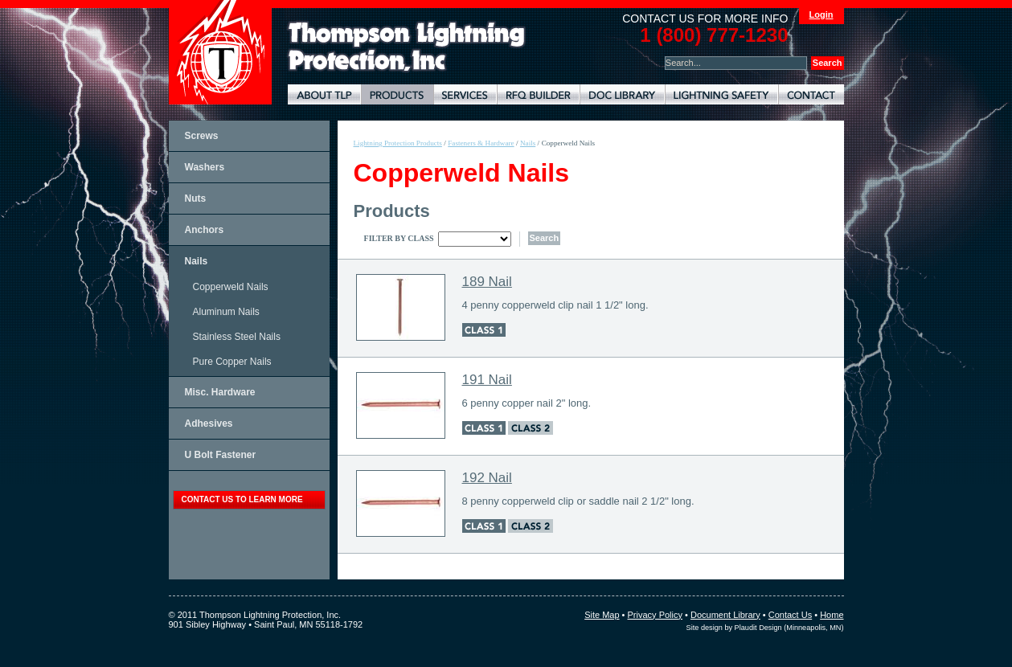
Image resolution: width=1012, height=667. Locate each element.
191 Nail (487, 379)
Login (821, 14)
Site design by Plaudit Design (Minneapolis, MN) (765, 628)
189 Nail (487, 281)
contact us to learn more (242, 499)
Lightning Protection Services (465, 94)
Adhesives (209, 423)
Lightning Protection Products (397, 94)
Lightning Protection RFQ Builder (538, 94)
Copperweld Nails (230, 287)
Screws (202, 135)
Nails (196, 261)
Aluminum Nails (226, 311)
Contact (811, 94)
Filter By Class (399, 238)
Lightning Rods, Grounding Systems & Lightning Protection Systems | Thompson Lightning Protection (406, 47)
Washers (205, 167)
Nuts (196, 198)
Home (831, 615)
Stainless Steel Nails (237, 336)
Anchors (204, 229)
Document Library (622, 94)
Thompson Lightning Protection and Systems (220, 52)
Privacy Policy (655, 615)
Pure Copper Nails (232, 361)
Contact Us (790, 615)
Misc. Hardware (220, 392)
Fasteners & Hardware (481, 143)
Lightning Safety (721, 94)
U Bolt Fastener (220, 454)
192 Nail (487, 477)
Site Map (601, 615)
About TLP (324, 94)
